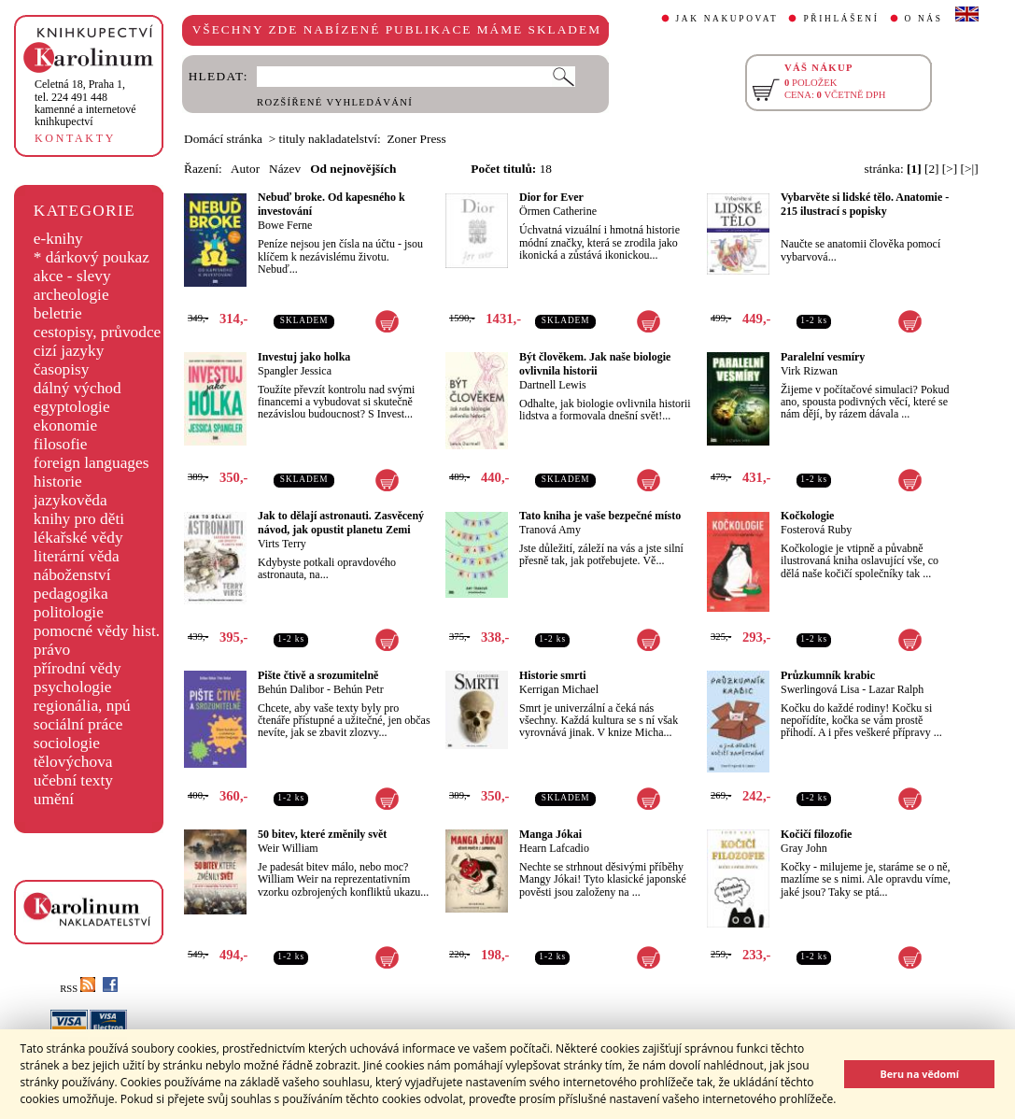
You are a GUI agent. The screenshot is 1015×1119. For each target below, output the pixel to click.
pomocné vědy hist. (97, 631)
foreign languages (91, 463)
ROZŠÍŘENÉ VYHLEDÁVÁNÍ (335, 102)
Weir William (288, 848)
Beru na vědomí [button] (919, 1074)
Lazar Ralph (895, 689)
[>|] (970, 169)
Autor (245, 169)
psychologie (73, 687)
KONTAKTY (75, 138)
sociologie (67, 743)
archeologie (71, 295)
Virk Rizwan (809, 370)
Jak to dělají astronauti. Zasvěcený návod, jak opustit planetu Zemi (341, 522)
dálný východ (77, 388)
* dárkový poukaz (91, 257)
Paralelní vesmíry (823, 356)
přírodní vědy (77, 668)
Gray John (804, 848)
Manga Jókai (550, 834)
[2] (931, 169)
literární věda (77, 556)
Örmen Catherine (558, 211)
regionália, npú (82, 706)
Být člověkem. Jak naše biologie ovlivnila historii (594, 363)
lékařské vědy (78, 537)
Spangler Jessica (294, 370)
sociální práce (78, 724)
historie (58, 481)
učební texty (73, 780)
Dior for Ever (551, 197)
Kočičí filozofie (816, 834)
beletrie (58, 313)
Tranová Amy (550, 529)
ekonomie (65, 425)
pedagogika (71, 593)
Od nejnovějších (353, 169)
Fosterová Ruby (816, 529)
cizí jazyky (69, 351)
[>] (949, 169)
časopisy (62, 369)
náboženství (72, 575)
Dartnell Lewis (552, 384)
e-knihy (58, 239)
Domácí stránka (223, 139)
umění (54, 799)
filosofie (61, 444)
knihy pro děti (79, 519)
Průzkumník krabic (828, 675)
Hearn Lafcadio (554, 848)
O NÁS (924, 18)
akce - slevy (72, 276)
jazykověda (70, 500)
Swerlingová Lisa (820, 689)
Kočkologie (807, 515)
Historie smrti (552, 675)
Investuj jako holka (304, 356)
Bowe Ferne (285, 225)
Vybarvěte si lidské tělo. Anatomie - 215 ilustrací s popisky (865, 204)
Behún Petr (358, 689)
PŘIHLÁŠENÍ (841, 18)
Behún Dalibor (291, 689)
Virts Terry (282, 543)
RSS (77, 989)
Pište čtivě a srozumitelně (318, 675)
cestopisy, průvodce (98, 332)
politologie (69, 612)
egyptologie (72, 407)
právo (52, 650)
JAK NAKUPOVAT (727, 18)
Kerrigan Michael (559, 689)
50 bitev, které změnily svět (322, 834)
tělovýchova (73, 762)
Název (285, 169)
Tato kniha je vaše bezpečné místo (600, 515)
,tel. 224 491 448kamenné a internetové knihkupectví (85, 103)
